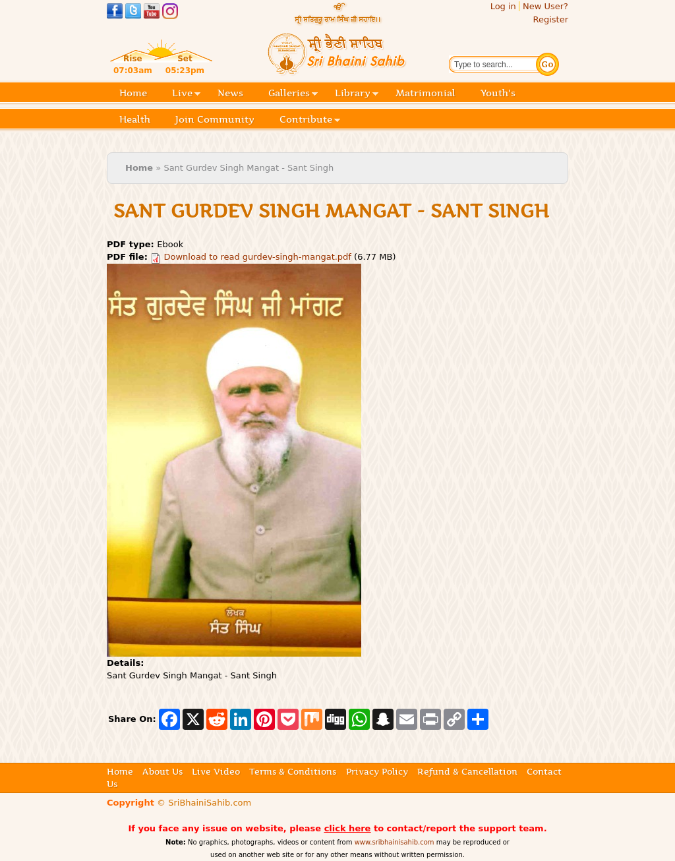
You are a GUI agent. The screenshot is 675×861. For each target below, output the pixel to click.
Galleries (293, 94)
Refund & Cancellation (467, 771)
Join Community (214, 119)
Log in (503, 6)
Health (134, 119)
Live (186, 94)
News (230, 93)
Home (133, 93)
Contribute (309, 120)
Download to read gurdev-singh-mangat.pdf (257, 257)
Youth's (498, 93)
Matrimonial (425, 93)
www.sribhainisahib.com (394, 842)
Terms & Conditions (292, 771)
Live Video (216, 771)
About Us (162, 771)
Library (356, 94)
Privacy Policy (377, 771)
